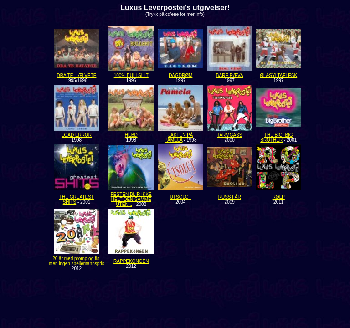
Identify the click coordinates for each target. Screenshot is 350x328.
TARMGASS (229, 135)
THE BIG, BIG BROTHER (276, 138)
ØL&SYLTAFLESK (278, 75)
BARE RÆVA (229, 75)
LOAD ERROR (77, 135)
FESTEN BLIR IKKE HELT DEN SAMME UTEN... (131, 199)
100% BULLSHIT (131, 75)
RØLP (279, 197)
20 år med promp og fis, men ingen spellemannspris (76, 261)
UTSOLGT (180, 197)
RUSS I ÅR (229, 197)
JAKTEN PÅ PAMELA (179, 138)
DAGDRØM (180, 75)
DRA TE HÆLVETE (77, 75)
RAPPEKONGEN (131, 261)
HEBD (131, 135)
